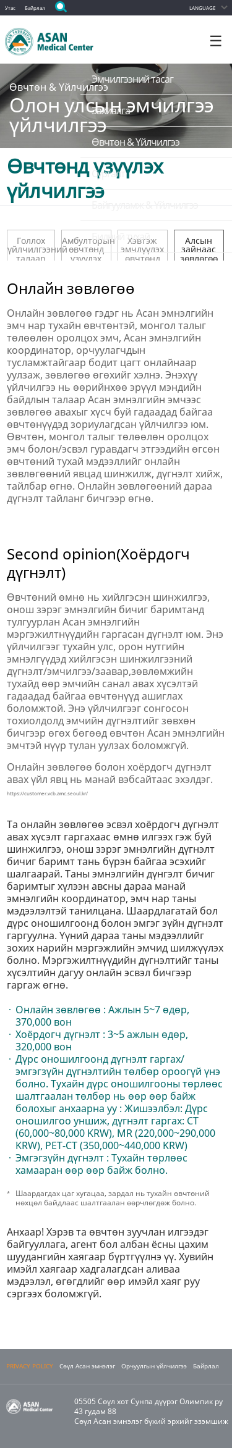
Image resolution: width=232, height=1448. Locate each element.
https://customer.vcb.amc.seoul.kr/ (47, 793)
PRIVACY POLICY (29, 1366)
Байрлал (35, 7)
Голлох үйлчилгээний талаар (31, 248)
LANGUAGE (202, 7)
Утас (10, 7)
